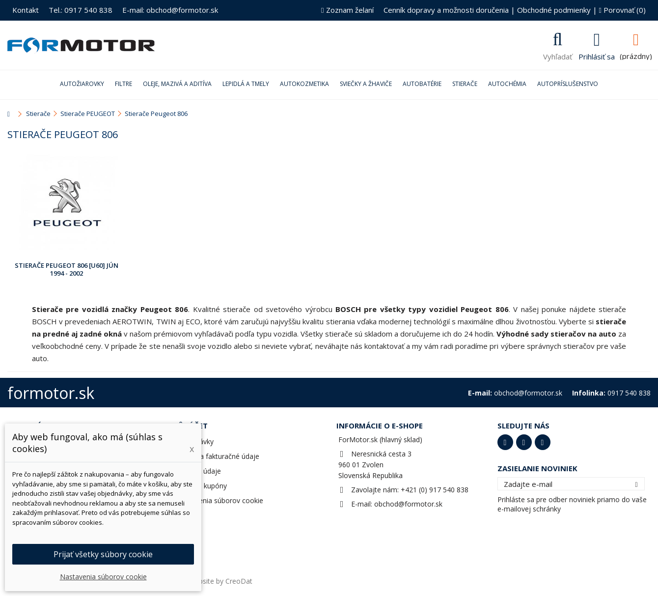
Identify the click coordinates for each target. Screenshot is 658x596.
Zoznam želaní (347, 10)
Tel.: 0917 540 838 (80, 10)
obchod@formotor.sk (408, 504)
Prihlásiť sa (596, 55)
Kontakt (25, 10)
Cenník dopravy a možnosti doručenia (446, 10)
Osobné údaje (198, 471)
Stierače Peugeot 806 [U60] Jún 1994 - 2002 (66, 269)
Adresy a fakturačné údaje (217, 456)
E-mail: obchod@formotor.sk (170, 10)
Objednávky (195, 441)
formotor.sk (50, 392)
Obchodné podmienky (554, 10)
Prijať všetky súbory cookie (103, 554)
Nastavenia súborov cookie (219, 500)
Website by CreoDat (220, 581)
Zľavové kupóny (201, 485)
